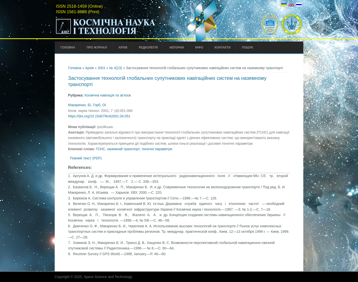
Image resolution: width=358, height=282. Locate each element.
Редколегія (148, 47)
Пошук (247, 47)
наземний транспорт (123, 149)
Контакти (222, 47)
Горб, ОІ (99, 105)
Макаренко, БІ (79, 105)
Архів (122, 47)
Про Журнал (97, 47)
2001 (101, 68)
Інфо (199, 47)
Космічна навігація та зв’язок (108, 95)
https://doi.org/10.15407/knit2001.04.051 (99, 116)
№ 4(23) (115, 68)
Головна (67, 47)
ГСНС (100, 149)
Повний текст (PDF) (86, 158)
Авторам (176, 47)
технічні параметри (156, 149)
